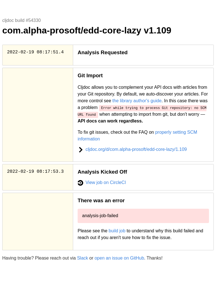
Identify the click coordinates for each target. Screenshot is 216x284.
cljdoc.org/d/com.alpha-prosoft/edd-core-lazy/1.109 (132, 149)
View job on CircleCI (102, 182)
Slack (82, 258)
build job (117, 230)
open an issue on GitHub (119, 258)
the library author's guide (137, 100)
